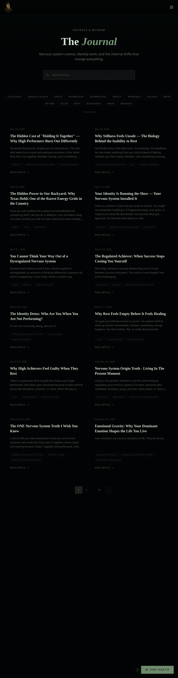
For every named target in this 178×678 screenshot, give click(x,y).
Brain (110, 103)
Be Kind (49, 103)
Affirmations (98, 96)
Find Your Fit (157, 669)
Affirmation (76, 96)
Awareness (134, 96)
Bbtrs (166, 96)
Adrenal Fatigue (38, 96)
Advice (58, 96)
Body (77, 103)
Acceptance (14, 96)
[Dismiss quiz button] (137, 670)
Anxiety (117, 96)
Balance (152, 96)
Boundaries (94, 103)
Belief (64, 103)
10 (99, 490)
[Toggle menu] (171, 7)
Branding (126, 103)
